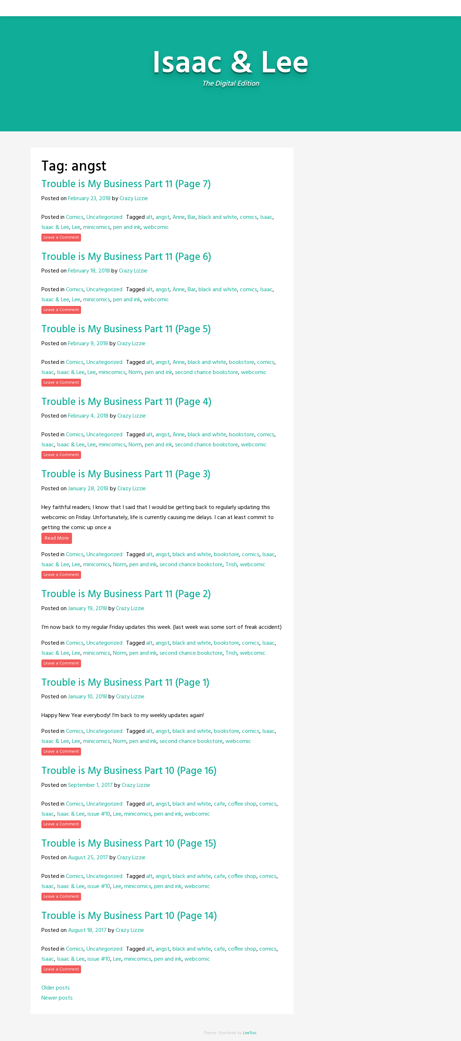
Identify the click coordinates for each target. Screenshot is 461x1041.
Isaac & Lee (55, 227)
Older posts (55, 988)
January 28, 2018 (88, 489)
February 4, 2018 (88, 416)
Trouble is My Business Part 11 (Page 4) (126, 402)
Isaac (266, 217)
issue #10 (99, 814)
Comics (75, 217)
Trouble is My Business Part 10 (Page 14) (129, 916)
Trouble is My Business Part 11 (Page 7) (126, 184)
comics (248, 217)
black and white (217, 217)
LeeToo (249, 1033)
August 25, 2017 (88, 857)
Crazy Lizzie (134, 198)
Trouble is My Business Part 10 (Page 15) (128, 844)
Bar (192, 217)
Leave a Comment (61, 237)
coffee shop (242, 804)
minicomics (96, 227)
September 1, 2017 (90, 785)
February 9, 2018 (88, 343)
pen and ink (126, 227)
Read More (57, 538)
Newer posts (57, 998)
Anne (179, 217)
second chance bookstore (206, 372)
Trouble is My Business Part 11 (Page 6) (126, 257)
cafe (219, 804)
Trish (231, 564)
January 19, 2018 (87, 608)
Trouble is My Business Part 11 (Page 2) (126, 594)
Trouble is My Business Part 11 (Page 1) (125, 683)
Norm (135, 372)
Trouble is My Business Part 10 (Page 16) (129, 771)
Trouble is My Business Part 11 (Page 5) (126, 329)
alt (149, 217)
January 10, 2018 (87, 697)
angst (163, 217)
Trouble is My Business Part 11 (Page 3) (126, 475)
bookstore (241, 362)
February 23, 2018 (89, 198)
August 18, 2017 (87, 930)
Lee (76, 227)
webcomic (156, 227)
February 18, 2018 (89, 271)
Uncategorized (104, 217)
